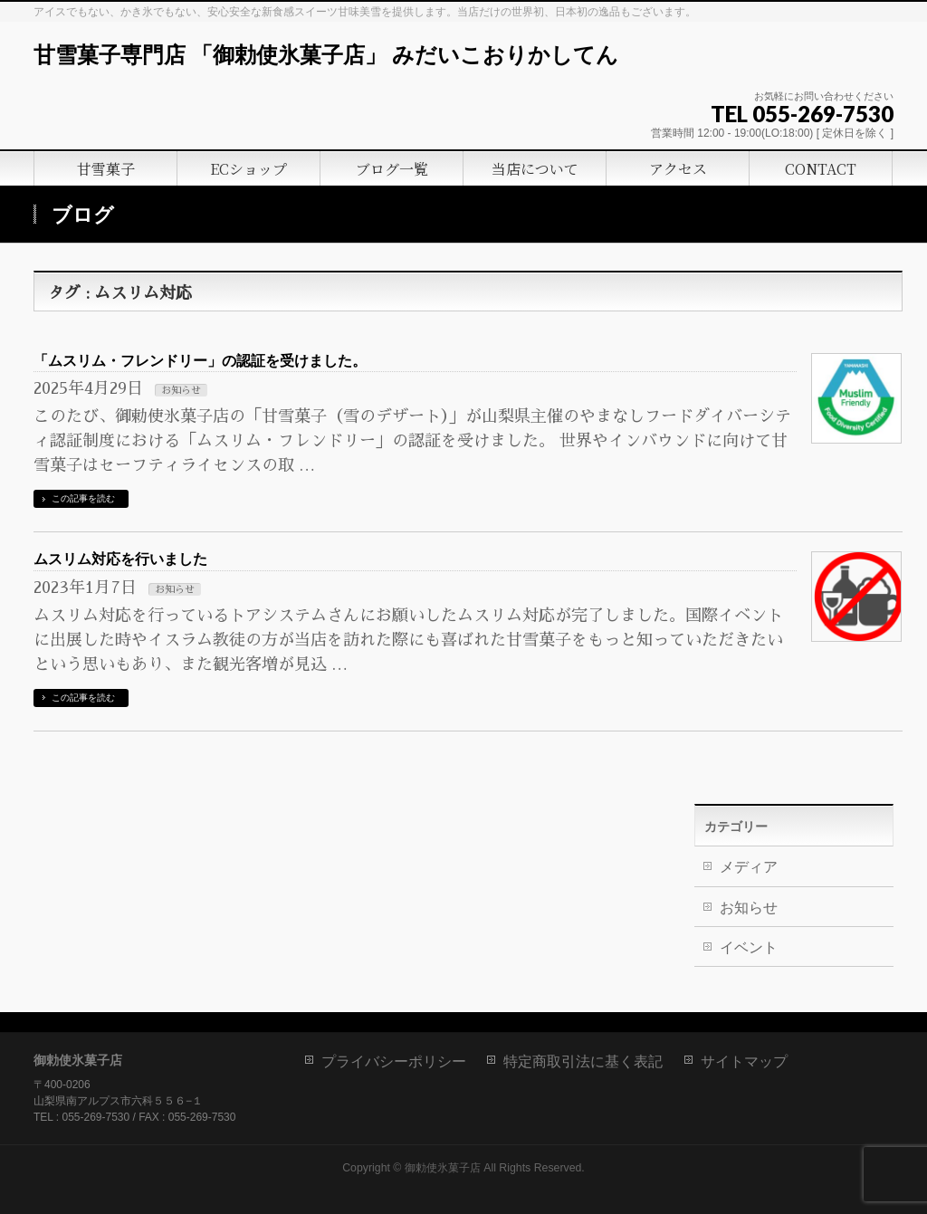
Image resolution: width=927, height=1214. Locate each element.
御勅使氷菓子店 (443, 1167)
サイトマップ (744, 1061)
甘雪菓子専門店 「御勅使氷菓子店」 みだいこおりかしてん (325, 55)
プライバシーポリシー (393, 1061)
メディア (749, 867)
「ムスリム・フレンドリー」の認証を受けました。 (200, 360)
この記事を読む (83, 498)
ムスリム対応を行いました (120, 559)
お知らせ (181, 391)
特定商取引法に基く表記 (583, 1061)
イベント (749, 947)
